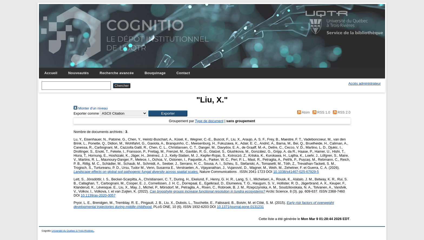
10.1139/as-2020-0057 (98, 195)
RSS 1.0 (320, 112)
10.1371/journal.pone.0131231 (240, 207)
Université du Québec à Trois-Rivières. (72, 230)
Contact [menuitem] (183, 73)
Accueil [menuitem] (50, 73)
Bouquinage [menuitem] (155, 73)
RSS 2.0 (340, 112)
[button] (167, 113)
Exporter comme (86, 113)
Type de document (209, 121)
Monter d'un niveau (91, 108)
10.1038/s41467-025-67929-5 (296, 172)
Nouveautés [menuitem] (78, 73)
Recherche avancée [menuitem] (117, 73)
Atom (303, 112)
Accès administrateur (365, 83)
